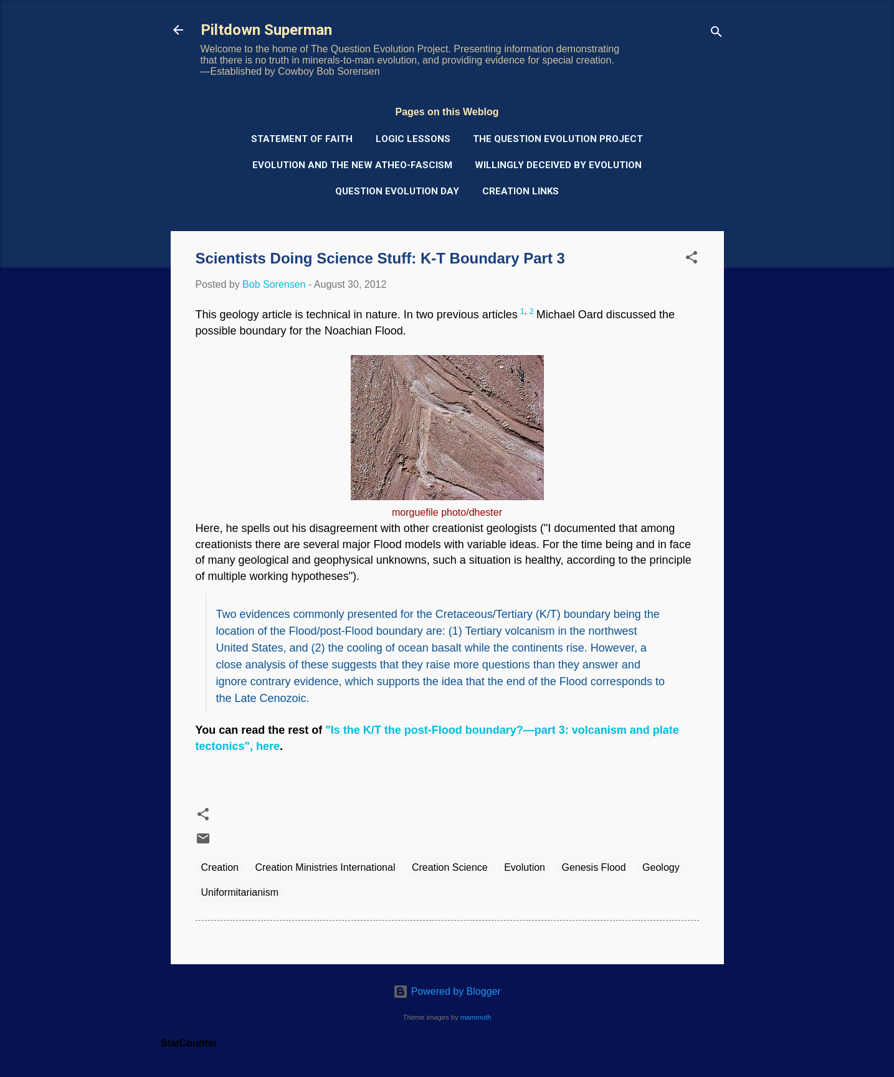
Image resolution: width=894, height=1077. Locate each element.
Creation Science (450, 867)
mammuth (476, 1017)
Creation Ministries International (325, 867)
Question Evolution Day (397, 191)
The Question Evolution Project (558, 139)
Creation (220, 867)
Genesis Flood (593, 867)
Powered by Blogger (447, 991)
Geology (661, 867)
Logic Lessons (413, 139)
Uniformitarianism (239, 892)
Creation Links (520, 191)
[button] (691, 259)
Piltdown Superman (266, 30)
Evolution (524, 867)
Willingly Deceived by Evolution (558, 165)
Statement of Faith (302, 139)
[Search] (716, 34)
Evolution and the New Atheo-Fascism (352, 165)
